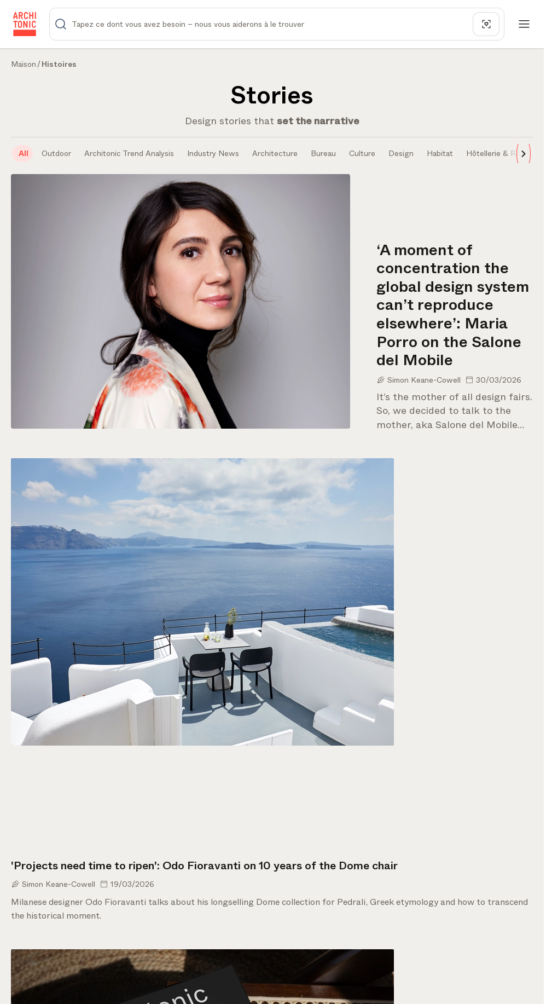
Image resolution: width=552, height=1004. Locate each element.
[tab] (22, 153)
